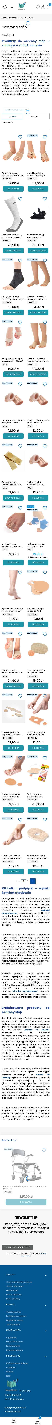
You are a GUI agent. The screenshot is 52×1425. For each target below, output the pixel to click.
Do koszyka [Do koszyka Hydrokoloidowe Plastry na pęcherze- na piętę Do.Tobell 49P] (13, 624)
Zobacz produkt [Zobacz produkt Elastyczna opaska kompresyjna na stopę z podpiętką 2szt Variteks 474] (13, 312)
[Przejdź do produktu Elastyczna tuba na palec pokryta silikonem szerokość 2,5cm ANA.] (13, 399)
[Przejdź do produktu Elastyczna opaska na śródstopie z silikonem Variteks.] (38, 276)
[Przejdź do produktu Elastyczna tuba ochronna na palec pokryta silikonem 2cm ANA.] (38, 461)
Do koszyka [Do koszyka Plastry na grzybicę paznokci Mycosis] (38, 809)
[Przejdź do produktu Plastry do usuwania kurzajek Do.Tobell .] (38, 649)
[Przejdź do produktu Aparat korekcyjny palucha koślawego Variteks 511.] (38, 152)
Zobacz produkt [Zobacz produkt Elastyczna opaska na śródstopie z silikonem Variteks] (38, 312)
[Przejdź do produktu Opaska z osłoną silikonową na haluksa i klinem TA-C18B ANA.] (13, 649)
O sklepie (10, 1367)
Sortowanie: (7, 122)
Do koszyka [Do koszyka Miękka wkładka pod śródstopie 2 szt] (38, 624)
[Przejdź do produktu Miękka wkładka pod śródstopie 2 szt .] (38, 587)
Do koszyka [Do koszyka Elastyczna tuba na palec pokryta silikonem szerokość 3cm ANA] (38, 436)
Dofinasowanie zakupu (17, 1363)
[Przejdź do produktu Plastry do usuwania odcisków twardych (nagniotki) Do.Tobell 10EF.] (13, 773)
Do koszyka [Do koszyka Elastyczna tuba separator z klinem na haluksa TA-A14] (13, 562)
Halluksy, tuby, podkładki (16, 110)
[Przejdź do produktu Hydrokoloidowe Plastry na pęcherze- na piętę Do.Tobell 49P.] (13, 587)
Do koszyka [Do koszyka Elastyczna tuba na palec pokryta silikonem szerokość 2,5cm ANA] (13, 436)
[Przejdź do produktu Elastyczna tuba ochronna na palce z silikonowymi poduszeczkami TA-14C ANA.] (13, 461)
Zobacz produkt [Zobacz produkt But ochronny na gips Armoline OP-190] (38, 250)
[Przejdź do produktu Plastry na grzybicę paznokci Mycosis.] (38, 773)
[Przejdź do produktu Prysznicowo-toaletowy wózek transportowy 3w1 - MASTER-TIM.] (26, 1165)
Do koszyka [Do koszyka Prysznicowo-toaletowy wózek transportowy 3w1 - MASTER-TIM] (26, 1202)
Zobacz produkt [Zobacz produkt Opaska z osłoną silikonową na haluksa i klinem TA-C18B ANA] (13, 686)
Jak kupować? (13, 1324)
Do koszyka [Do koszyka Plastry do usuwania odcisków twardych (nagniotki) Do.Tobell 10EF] (13, 809)
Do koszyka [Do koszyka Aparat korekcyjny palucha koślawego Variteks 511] (38, 188)
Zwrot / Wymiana (14, 1286)
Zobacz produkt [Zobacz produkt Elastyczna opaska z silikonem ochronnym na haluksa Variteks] (38, 374)
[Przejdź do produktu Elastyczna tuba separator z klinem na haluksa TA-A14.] (13, 523)
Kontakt (10, 1371)
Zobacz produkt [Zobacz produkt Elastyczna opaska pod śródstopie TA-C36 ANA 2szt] (13, 374)
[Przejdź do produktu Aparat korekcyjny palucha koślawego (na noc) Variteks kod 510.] (13, 152)
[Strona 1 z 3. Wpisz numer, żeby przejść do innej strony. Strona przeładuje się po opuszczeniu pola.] (23, 880)
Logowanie (11, 1337)
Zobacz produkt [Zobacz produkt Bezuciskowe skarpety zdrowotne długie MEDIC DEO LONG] (13, 250)
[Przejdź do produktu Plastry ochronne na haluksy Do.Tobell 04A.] (13, 835)
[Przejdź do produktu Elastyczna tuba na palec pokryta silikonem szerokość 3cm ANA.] (38, 399)
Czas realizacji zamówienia (19, 1282)
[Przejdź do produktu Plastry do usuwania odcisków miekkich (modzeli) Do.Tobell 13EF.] (38, 711)
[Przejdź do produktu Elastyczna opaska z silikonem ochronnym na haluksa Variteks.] (38, 337)
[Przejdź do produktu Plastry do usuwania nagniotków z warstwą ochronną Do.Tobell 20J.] (13, 711)
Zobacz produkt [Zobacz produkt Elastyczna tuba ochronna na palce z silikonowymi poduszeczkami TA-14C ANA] (13, 497)
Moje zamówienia (14, 1341)
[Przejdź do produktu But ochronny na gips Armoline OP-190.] (38, 214)
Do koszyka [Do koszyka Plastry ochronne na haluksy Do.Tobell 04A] (13, 871)
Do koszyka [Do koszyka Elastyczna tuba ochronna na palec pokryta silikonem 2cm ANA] (38, 497)
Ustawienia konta (14, 1350)
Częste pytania (13, 1312)
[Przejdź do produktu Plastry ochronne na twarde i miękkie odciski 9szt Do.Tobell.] (38, 835)
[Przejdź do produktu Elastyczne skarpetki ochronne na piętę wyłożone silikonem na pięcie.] (38, 523)
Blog (8, 1375)
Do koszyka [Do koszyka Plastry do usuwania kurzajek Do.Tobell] (38, 686)
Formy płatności (14, 1294)
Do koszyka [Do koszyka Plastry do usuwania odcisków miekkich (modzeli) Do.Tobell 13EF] (38, 748)
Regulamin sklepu (14, 1320)
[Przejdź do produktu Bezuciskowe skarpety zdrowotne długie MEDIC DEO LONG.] (13, 214)
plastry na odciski (37, 1029)
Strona (18, 881)
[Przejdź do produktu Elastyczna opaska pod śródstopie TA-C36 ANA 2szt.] (13, 337)
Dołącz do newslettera (17, 1247)
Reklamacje (11, 1290)
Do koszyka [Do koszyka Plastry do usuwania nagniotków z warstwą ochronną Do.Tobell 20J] (13, 748)
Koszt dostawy (13, 1298)
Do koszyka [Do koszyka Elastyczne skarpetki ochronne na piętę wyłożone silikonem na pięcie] (38, 562)
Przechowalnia (13, 1346)
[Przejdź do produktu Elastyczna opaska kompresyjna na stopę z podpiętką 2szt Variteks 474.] (13, 276)
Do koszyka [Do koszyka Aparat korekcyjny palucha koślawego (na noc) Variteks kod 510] (13, 188)
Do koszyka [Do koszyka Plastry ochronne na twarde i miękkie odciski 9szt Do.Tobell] (38, 871)
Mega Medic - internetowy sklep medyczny (18, 17)
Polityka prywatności (16, 1316)
